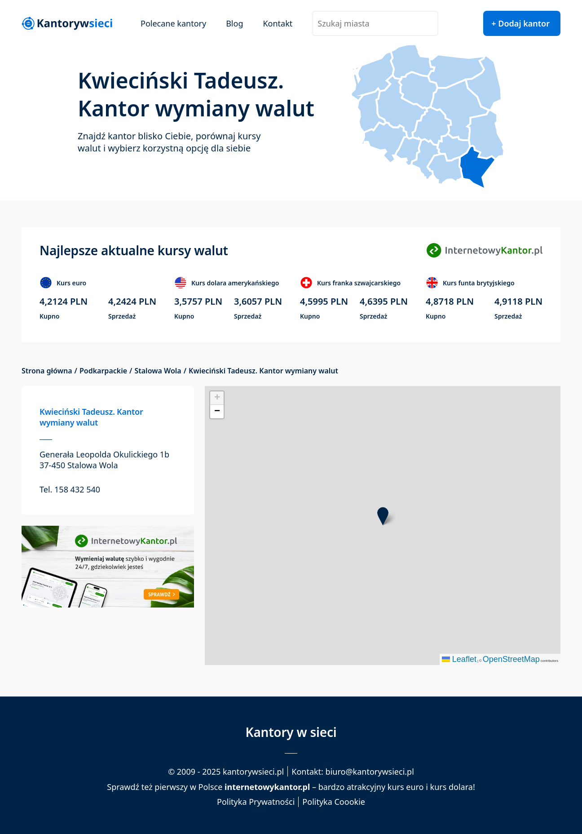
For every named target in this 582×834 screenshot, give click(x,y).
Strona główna (47, 371)
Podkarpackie (103, 371)
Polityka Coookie (333, 802)
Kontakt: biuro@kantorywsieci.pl (352, 771)
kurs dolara (451, 786)
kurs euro (406, 786)
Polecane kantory (173, 23)
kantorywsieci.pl (253, 771)
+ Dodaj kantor (520, 23)
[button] (382, 516)
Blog (234, 23)
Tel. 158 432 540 (70, 489)
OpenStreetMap (511, 659)
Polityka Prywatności (256, 802)
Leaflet (459, 659)
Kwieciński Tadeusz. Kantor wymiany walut (91, 417)
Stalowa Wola (157, 371)
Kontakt (277, 23)
